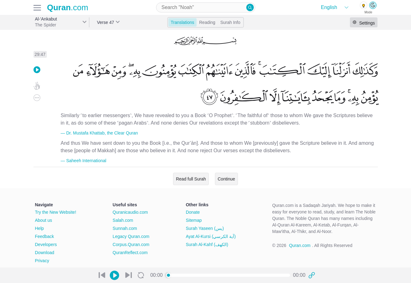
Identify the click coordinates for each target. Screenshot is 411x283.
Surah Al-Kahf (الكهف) (207, 244)
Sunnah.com (125, 228)
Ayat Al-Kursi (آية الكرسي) (211, 236)
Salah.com (123, 220)
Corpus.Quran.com (131, 244)
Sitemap (194, 220)
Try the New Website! (55, 212)
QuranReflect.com (130, 252)
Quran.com (299, 245)
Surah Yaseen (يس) (205, 228)
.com (67, 7)
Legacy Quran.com (131, 236)
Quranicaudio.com (130, 212)
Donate (193, 212)
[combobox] (205, 7)
